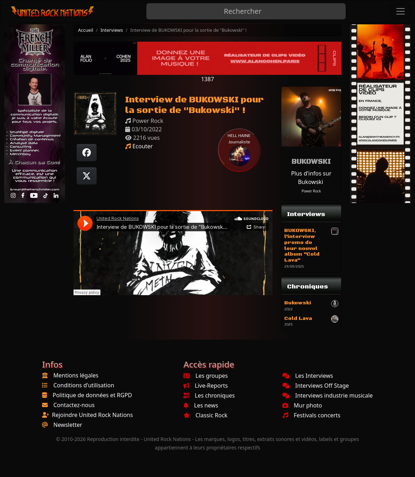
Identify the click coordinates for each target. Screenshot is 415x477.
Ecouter (139, 146)
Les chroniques (209, 395)
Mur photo (302, 405)
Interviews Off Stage (315, 385)
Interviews (111, 30)
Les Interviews (307, 376)
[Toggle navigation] (400, 11)
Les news (200, 405)
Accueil (85, 30)
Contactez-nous (74, 405)
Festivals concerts (311, 415)
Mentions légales (76, 375)
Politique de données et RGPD (92, 395)
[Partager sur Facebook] (86, 152)
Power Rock (311, 191)
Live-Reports (205, 385)
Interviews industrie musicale (327, 395)
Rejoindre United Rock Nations (92, 415)
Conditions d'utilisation (83, 385)
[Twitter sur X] (86, 176)
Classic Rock (205, 415)
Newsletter (67, 425)
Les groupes (205, 376)
